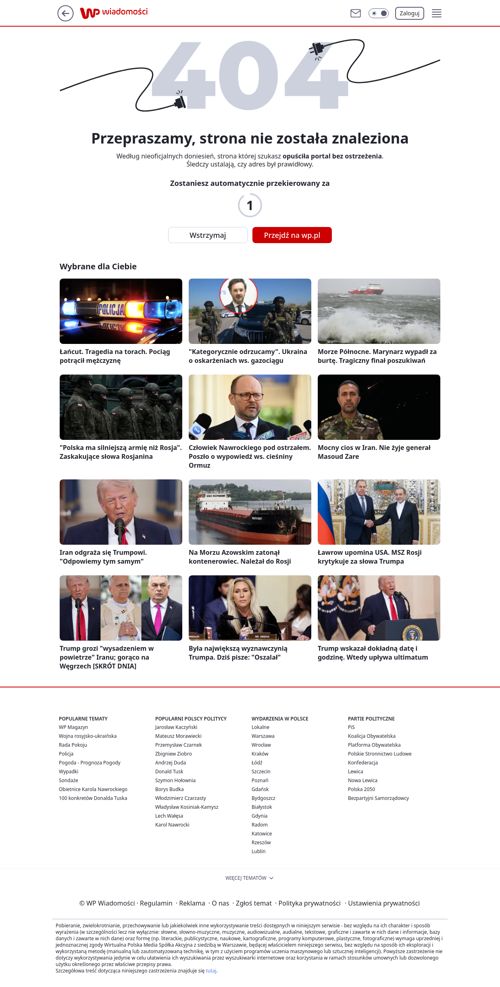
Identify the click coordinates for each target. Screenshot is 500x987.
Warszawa (263, 736)
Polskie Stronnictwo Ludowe (380, 753)
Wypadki (68, 771)
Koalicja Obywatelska (372, 736)
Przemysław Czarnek (178, 744)
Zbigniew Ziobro (173, 753)
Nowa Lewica (362, 780)
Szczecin (261, 771)
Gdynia (259, 815)
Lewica (355, 771)
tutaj (211, 970)
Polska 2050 (361, 789)
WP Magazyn (73, 727)
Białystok (262, 807)
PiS (351, 727)
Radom (260, 824)
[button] (436, 13)
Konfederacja (363, 762)
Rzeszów (261, 842)
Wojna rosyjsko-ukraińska (88, 736)
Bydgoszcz (263, 798)
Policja (66, 753)
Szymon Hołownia (175, 780)
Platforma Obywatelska (374, 744)
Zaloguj (410, 13)
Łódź (257, 762)
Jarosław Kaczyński (176, 727)
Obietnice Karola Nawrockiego (93, 789)
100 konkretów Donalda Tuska (93, 798)
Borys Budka (169, 789)
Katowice (262, 833)
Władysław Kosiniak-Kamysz (187, 807)
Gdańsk (260, 789)
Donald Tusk (169, 771)
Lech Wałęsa (169, 815)
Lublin (259, 851)
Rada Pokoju (73, 744)
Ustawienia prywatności (382, 903)
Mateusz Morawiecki (178, 736)
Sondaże (68, 780)
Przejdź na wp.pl (292, 235)
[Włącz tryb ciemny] (379, 13)
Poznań (260, 780)
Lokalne (260, 727)
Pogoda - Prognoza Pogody (90, 762)
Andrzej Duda (170, 762)
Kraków (260, 753)
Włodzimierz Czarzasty (180, 798)
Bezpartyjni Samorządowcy (378, 798)
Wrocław (261, 744)
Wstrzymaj (208, 235)
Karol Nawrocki (172, 824)
